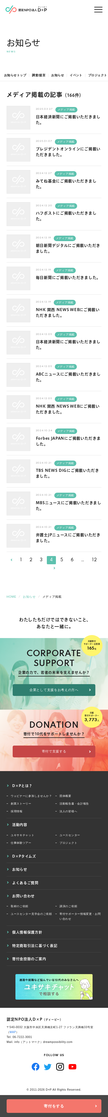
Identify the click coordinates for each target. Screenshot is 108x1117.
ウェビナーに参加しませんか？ (31, 795)
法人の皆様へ (68, 811)
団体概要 (65, 795)
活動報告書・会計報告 (74, 803)
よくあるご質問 (25, 883)
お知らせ (57, 75)
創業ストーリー (21, 803)
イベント (76, 75)
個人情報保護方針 (27, 932)
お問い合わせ (23, 896)
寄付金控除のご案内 (29, 959)
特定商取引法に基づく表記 (34, 945)
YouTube (73, 1067)
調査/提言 (38, 75)
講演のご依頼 (68, 906)
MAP (13, 1032)
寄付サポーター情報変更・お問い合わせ (80, 916)
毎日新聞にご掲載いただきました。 (68, 277)
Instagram (60, 1067)
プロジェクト (97, 75)
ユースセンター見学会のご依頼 (31, 913)
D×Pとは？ (22, 785)
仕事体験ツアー (21, 842)
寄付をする (54, 1106)
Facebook (36, 1067)
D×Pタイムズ (24, 856)
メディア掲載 (66, 109)
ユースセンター (70, 835)
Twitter (48, 1067)
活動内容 (19, 824)
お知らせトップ (15, 75)
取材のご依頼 (19, 906)
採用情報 (17, 811)
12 (94, 560)
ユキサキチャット (22, 835)
